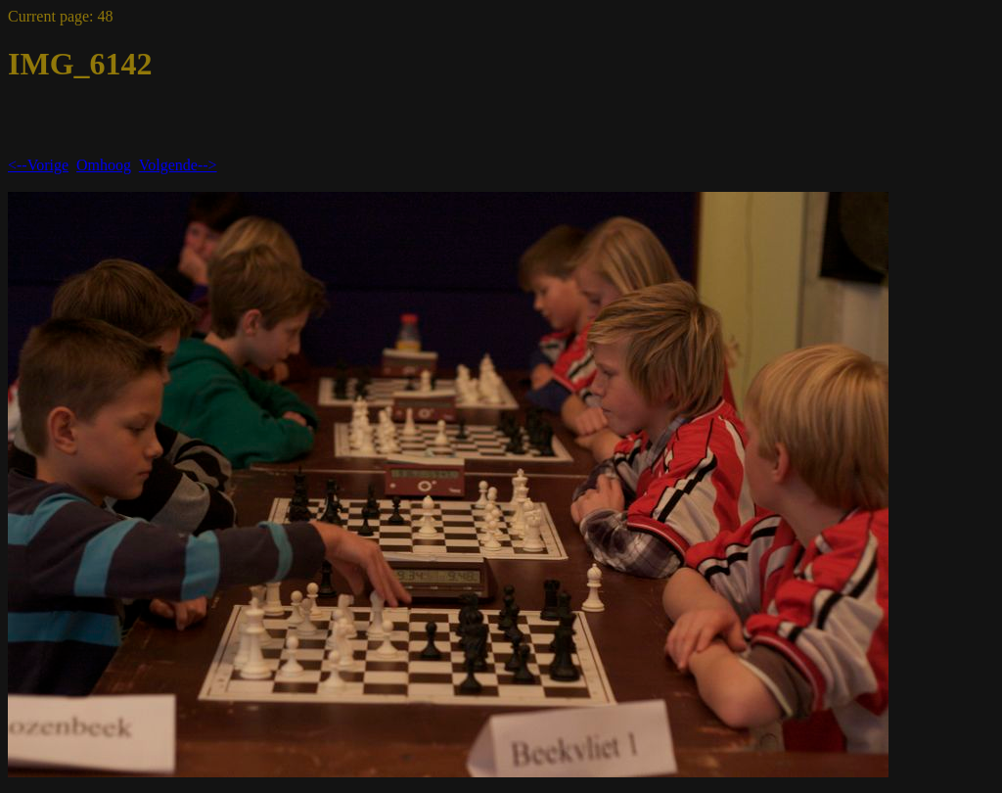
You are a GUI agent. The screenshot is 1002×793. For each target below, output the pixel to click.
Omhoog (103, 165)
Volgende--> (178, 165)
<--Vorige (38, 165)
